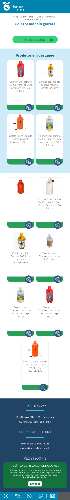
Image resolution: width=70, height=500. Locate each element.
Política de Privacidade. (35, 477)
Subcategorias (35, 39)
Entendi (35, 483)
